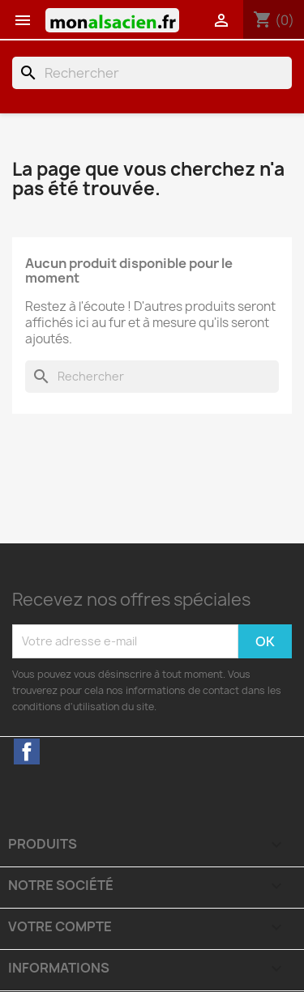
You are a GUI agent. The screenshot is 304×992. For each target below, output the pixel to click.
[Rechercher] (152, 73)
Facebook (27, 751)
